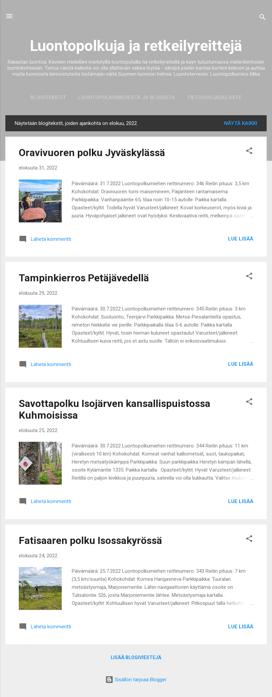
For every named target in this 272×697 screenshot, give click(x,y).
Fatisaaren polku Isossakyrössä (90, 540)
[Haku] (263, 18)
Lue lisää (240, 239)
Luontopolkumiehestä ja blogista (126, 97)
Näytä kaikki (240, 123)
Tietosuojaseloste (214, 97)
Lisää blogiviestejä (136, 657)
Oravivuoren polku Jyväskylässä (92, 152)
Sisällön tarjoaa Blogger (136, 680)
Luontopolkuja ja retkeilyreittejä (136, 46)
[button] (249, 152)
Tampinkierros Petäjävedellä (84, 278)
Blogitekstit (48, 97)
